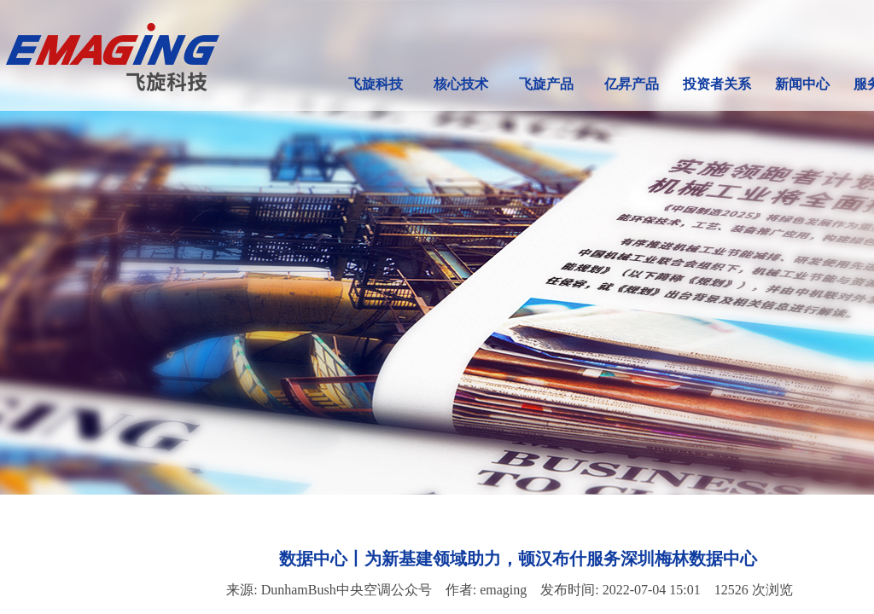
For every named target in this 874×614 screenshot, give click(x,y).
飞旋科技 (375, 84)
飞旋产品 (546, 84)
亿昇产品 (631, 84)
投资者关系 (717, 84)
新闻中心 (802, 84)
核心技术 (461, 84)
